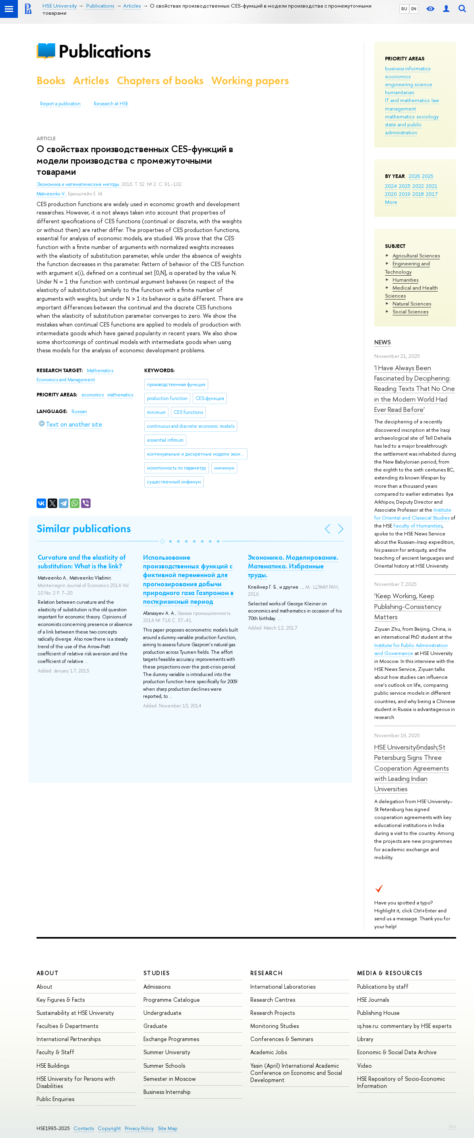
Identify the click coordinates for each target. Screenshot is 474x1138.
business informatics (407, 68)
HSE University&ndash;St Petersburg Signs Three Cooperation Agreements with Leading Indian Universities (411, 767)
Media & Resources (390, 973)
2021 (431, 185)
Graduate (155, 1026)
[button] (162, 541)
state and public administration (403, 128)
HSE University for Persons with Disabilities (76, 1082)
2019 (404, 193)
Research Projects (272, 1012)
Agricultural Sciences (416, 255)
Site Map (168, 1128)
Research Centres (272, 999)
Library (365, 1039)
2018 (418, 193)
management (400, 108)
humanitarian (399, 92)
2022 (418, 185)
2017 (431, 193)
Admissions (156, 986)
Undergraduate (162, 1012)
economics (397, 76)
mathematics (399, 116)
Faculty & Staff (55, 1052)
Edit (452, 1126)
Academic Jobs (268, 1052)
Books (51, 80)
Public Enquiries (55, 1099)
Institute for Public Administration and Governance (411, 649)
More (391, 201)
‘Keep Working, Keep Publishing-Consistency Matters (407, 606)
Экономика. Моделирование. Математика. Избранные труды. (293, 566)
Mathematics (100, 370)
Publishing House (378, 1012)
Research (266, 973)
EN (413, 9)
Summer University (166, 1052)
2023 (404, 185)
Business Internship (167, 1091)
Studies (156, 973)
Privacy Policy (139, 1128)
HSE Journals (373, 999)
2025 (427, 176)
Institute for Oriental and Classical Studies (412, 513)
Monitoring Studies (274, 1026)
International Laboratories (282, 986)
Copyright (109, 1128)
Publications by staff (382, 986)
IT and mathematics (407, 100)
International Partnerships (69, 1039)
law (435, 100)
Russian (79, 411)
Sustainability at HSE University (75, 1012)
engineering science (408, 84)
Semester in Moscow (169, 1078)
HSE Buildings (53, 1065)
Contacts (84, 1128)
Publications (104, 51)
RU (404, 9)
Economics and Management (66, 380)
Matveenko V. (51, 194)
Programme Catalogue (171, 999)
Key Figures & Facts (61, 999)
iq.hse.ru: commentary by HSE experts (404, 1026)
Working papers (250, 80)
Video (364, 1065)
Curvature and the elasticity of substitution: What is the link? (82, 561)
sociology (427, 116)
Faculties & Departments (67, 1026)
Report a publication (60, 103)
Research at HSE (111, 103)
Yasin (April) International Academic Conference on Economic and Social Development (296, 1073)
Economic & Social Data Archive (397, 1052)
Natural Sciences (412, 303)
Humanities (405, 279)
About (48, 973)
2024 (391, 185)
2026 (414, 176)
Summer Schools (164, 1065)
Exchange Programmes (171, 1039)
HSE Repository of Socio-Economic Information (401, 1082)
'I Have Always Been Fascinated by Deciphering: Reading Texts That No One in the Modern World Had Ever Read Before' (414, 388)
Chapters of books (160, 80)
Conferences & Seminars (281, 1039)
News (382, 342)
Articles (91, 80)
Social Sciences (410, 311)
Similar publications (84, 528)
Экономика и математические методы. (79, 184)
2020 (391, 193)
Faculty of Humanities (417, 525)
